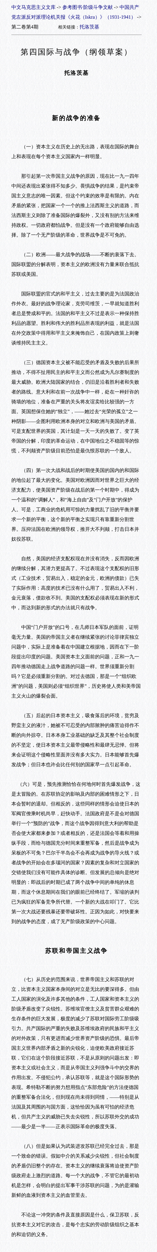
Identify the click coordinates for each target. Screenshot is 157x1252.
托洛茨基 (89, 26)
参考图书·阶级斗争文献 (87, 7)
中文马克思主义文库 (33, 7)
